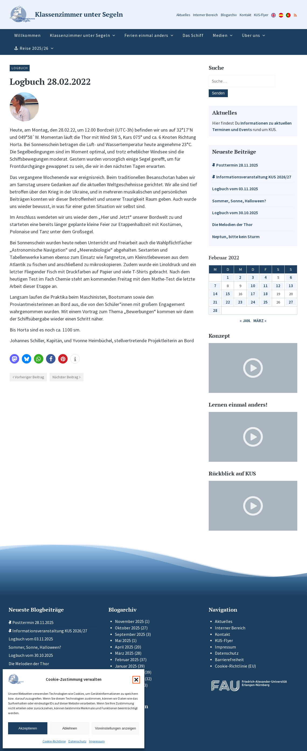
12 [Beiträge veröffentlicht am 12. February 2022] (278, 285)
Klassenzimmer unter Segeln (80, 35)
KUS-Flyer (261, 15)
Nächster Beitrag (65, 377)
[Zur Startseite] (66, 14)
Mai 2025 (123, 640)
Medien (220, 35)
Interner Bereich (205, 15)
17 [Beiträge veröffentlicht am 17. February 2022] (253, 293)
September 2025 (130, 634)
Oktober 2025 (127, 627)
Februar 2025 (127, 659)
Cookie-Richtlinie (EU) (235, 666)
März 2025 (124, 653)
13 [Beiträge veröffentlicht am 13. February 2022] (291, 285)
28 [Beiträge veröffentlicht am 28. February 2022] (215, 310)
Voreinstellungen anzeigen (115, 728)
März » (259, 320)
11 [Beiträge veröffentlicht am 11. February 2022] (265, 285)
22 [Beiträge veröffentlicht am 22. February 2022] (228, 302)
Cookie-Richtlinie (54, 741)
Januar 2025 (126, 666)
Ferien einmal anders (146, 35)
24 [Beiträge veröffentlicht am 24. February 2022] (253, 302)
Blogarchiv (229, 15)
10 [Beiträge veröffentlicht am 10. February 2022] (253, 285)
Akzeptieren (28, 728)
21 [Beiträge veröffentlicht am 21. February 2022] (215, 302)
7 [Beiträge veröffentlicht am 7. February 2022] (215, 285)
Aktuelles (183, 15)
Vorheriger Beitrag (29, 377)
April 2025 (124, 647)
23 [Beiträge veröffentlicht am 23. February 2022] (240, 302)
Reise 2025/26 (34, 48)
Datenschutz (77, 741)
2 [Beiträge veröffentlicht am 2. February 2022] (240, 277)
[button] (136, 679)
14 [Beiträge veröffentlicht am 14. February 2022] (215, 293)
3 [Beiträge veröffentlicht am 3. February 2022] (253, 277)
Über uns (251, 35)
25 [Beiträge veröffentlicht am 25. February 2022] (265, 302)
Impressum (97, 741)
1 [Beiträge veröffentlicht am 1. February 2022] (228, 277)
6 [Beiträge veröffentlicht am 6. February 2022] (291, 277)
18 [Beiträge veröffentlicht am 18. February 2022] (265, 293)
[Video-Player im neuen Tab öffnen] (253, 368)
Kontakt (245, 15)
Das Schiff (193, 35)
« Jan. (245, 320)
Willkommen (27, 35)
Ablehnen (69, 728)
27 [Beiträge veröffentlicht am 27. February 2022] (291, 302)
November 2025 (129, 621)
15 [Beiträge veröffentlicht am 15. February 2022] (228, 293)
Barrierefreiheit (229, 659)
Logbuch (20, 68)
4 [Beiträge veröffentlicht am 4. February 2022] (265, 277)
